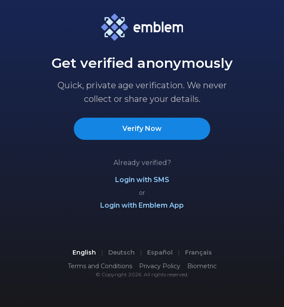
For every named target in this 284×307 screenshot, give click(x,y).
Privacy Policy (159, 266)
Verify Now (142, 129)
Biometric (202, 266)
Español (160, 252)
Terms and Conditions (100, 266)
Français (198, 252)
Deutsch (121, 252)
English (84, 252)
